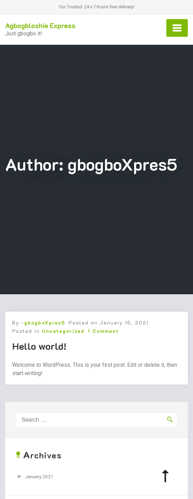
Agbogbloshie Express (40, 25)
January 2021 (39, 476)
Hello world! (39, 346)
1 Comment (103, 331)
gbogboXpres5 (44, 322)
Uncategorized (63, 331)
